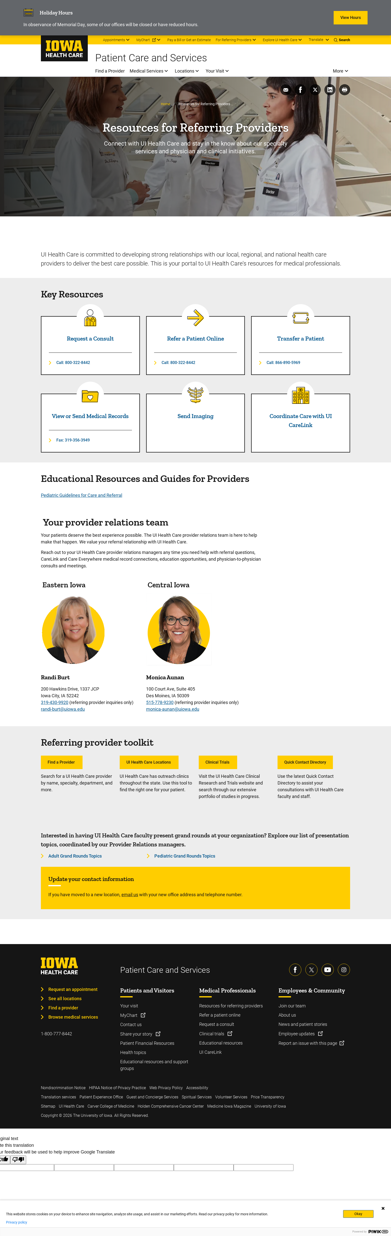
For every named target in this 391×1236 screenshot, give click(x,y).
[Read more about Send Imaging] (195, 395)
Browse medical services (73, 1017)
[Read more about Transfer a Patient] (300, 318)
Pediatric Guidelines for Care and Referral (81, 495)
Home (165, 104)
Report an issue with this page (308, 1043)
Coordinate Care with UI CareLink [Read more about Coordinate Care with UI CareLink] (301, 420)
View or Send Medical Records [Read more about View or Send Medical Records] (90, 416)
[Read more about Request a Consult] (90, 318)
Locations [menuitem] (184, 71)
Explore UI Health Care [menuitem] (280, 40)
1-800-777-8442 (56, 1033)
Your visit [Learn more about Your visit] (129, 1005)
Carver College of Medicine (111, 1106)
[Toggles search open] (342, 39)
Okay (358, 1214)
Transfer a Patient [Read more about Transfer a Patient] (300, 338)
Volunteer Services (231, 1097)
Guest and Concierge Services (152, 1097)
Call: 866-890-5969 (283, 362)
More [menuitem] (338, 71)
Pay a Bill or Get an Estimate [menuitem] (189, 40)
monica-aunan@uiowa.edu (172, 709)
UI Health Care (71, 1106)
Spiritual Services (197, 1097)
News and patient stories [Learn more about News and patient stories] (303, 1024)
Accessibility (197, 1087)
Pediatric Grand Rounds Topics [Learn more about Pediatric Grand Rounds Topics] (184, 856)
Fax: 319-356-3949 (73, 440)
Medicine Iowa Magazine (229, 1106)
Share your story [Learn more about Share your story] (136, 1034)
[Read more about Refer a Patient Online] (195, 318)
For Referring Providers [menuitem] (233, 40)
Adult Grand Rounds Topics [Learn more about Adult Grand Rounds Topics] (75, 856)
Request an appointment (73, 989)
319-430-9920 (54, 702)
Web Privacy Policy (166, 1087)
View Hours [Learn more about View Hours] (350, 17)
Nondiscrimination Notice (63, 1087)
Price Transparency (268, 1097)
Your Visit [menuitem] (215, 71)
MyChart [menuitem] (143, 40)
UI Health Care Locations (149, 762)
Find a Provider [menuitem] (110, 71)
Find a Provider (62, 762)
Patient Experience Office (101, 1097)
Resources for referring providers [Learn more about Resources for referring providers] (231, 1005)
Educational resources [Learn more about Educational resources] (221, 1043)
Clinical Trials (217, 762)
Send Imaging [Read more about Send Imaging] (195, 416)
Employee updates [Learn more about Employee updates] (297, 1033)
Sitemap (48, 1106)
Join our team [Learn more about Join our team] (292, 1005)
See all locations (65, 998)
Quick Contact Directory (305, 762)
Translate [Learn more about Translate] (316, 40)
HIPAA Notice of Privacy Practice (117, 1087)
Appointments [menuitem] (114, 40)
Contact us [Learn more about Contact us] (131, 1024)
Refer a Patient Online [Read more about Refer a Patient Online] (195, 338)
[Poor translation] (18, 1159)
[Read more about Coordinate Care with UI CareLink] (300, 395)
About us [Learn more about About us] (287, 1015)
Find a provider (63, 1007)
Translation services (58, 1097)
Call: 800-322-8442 (73, 362)
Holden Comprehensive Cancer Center (171, 1106)
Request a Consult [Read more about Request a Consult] (90, 338)
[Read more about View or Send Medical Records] (90, 395)
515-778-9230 (160, 702)
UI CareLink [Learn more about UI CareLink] (210, 1052)
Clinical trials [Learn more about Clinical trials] (212, 1033)
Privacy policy (16, 1222)
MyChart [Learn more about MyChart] (129, 1015)
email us (129, 894)
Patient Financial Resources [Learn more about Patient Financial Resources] (147, 1043)
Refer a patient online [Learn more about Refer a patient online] (219, 1015)
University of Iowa (270, 1106)
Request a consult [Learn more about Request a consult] (216, 1024)
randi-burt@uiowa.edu (63, 709)
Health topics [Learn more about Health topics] (133, 1052)
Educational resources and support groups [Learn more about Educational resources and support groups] (154, 1065)
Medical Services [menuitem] (146, 71)
